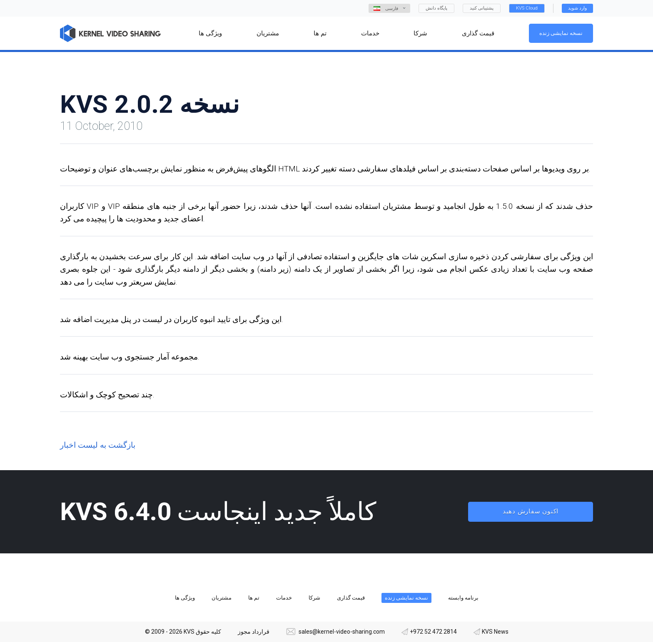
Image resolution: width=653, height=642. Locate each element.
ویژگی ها (185, 598)
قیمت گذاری (351, 598)
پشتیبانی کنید (481, 8)
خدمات (284, 598)
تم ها (253, 598)
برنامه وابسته (463, 598)
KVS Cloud (527, 8)
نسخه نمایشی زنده (561, 33)
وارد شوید (577, 8)
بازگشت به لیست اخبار (97, 445)
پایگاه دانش (436, 8)
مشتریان (222, 598)
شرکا (314, 598)
